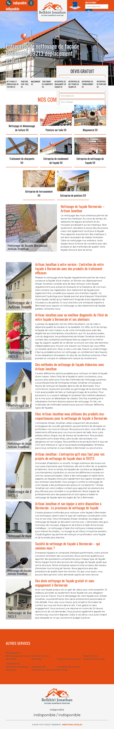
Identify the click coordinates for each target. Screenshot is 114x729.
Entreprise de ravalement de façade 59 (60, 84)
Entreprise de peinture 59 (101, 84)
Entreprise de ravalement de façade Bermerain (17, 666)
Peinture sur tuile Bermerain (40, 657)
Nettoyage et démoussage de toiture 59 (13, 84)
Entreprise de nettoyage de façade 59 (74, 84)
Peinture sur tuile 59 (24, 84)
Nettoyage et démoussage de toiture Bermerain (18, 655)
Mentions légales (72, 724)
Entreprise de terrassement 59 (87, 84)
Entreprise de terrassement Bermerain (44, 668)
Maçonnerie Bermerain (69, 659)
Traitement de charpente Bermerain (94, 657)
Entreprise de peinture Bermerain (68, 668)
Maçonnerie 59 (35, 82)
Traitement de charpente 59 (47, 84)
